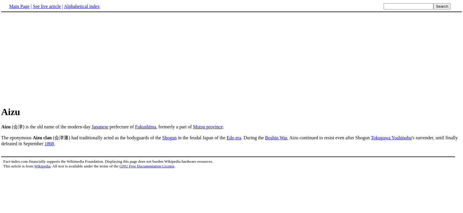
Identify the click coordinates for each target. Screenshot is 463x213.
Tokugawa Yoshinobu (391, 137)
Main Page (19, 6)
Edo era (233, 137)
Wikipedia (42, 166)
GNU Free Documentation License (146, 166)
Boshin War (276, 137)
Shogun (169, 137)
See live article (47, 6)
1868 (49, 143)
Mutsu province (208, 126)
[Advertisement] (231, 58)
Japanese (100, 126)
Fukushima (145, 126)
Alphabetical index (82, 6)
